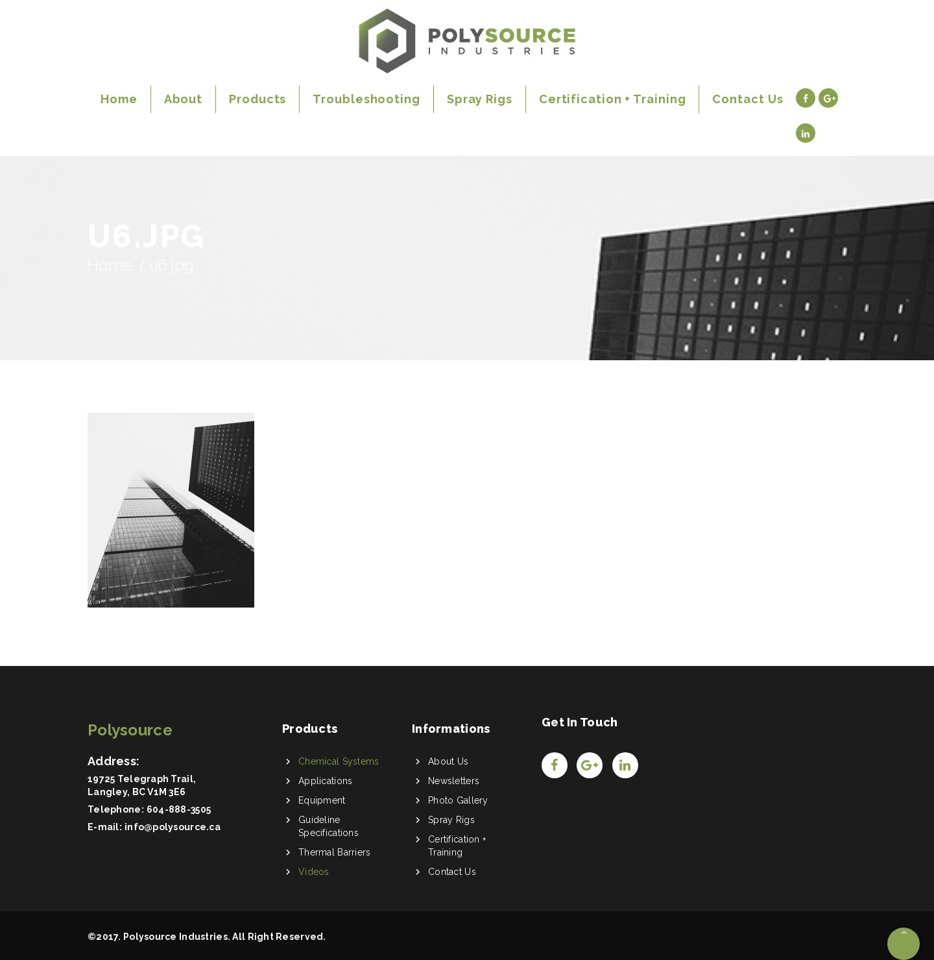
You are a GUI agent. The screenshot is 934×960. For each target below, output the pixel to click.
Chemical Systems (338, 761)
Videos (313, 872)
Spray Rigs (451, 820)
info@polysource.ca (173, 827)
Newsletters (453, 781)
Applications (325, 781)
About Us (448, 761)
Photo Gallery (458, 800)
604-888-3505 (179, 809)
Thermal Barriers (334, 852)
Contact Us (452, 872)
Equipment (322, 800)
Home (110, 265)
